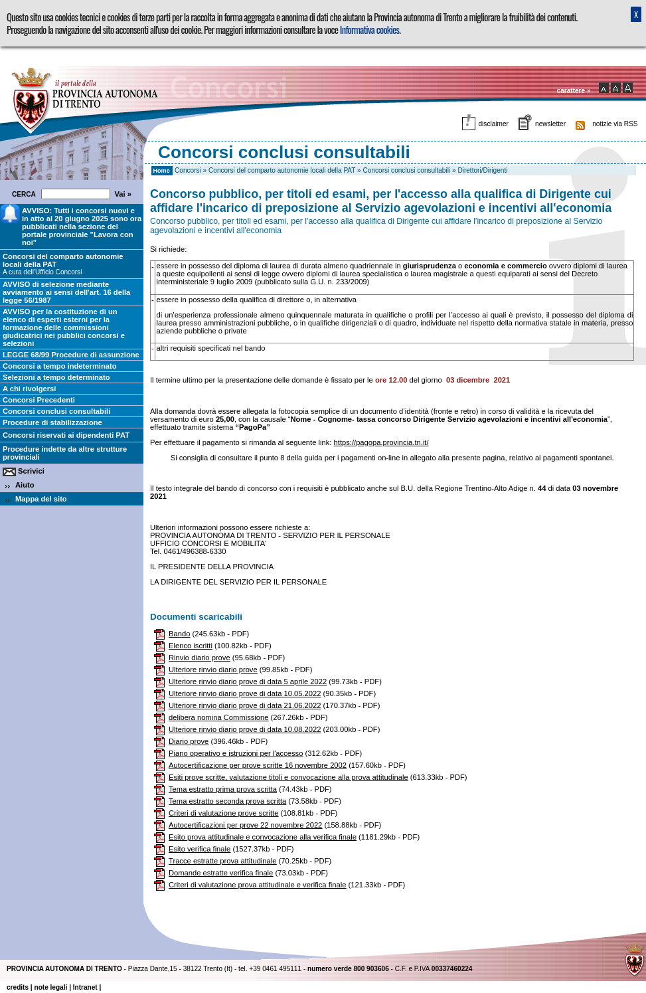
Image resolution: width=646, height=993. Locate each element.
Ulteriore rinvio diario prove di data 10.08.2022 (245, 729)
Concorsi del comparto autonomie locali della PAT (281, 170)
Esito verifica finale (199, 849)
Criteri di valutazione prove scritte (223, 813)
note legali (50, 987)
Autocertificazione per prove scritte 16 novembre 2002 (258, 765)
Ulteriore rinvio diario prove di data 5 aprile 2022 (248, 681)
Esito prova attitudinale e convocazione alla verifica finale (263, 837)
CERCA (25, 194)
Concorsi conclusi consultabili (407, 170)
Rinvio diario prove (199, 658)
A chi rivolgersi (29, 389)
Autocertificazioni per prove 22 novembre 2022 (245, 825)
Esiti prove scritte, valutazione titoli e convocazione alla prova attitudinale (288, 777)
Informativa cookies (369, 30)
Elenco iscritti (190, 646)
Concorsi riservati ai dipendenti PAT (66, 435)
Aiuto (25, 485)
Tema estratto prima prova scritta (223, 789)
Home (161, 170)
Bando (179, 634)
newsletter (550, 124)
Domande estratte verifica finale (221, 873)
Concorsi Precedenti (39, 400)
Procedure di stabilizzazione (52, 422)
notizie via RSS (614, 124)
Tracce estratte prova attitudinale (223, 861)
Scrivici (31, 471)
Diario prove (188, 741)
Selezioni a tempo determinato (56, 377)
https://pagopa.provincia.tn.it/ (381, 442)
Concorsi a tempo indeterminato (60, 366)
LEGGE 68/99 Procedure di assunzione (71, 355)
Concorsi (188, 170)
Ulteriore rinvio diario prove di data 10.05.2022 (245, 693)
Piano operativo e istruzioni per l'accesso (236, 753)
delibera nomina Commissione (218, 717)
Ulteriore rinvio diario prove (213, 670)
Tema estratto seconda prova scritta (227, 801)
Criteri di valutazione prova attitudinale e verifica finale (257, 885)
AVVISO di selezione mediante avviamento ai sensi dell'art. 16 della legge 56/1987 (66, 292)
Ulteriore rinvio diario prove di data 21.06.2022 (245, 705)
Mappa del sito (41, 499)
